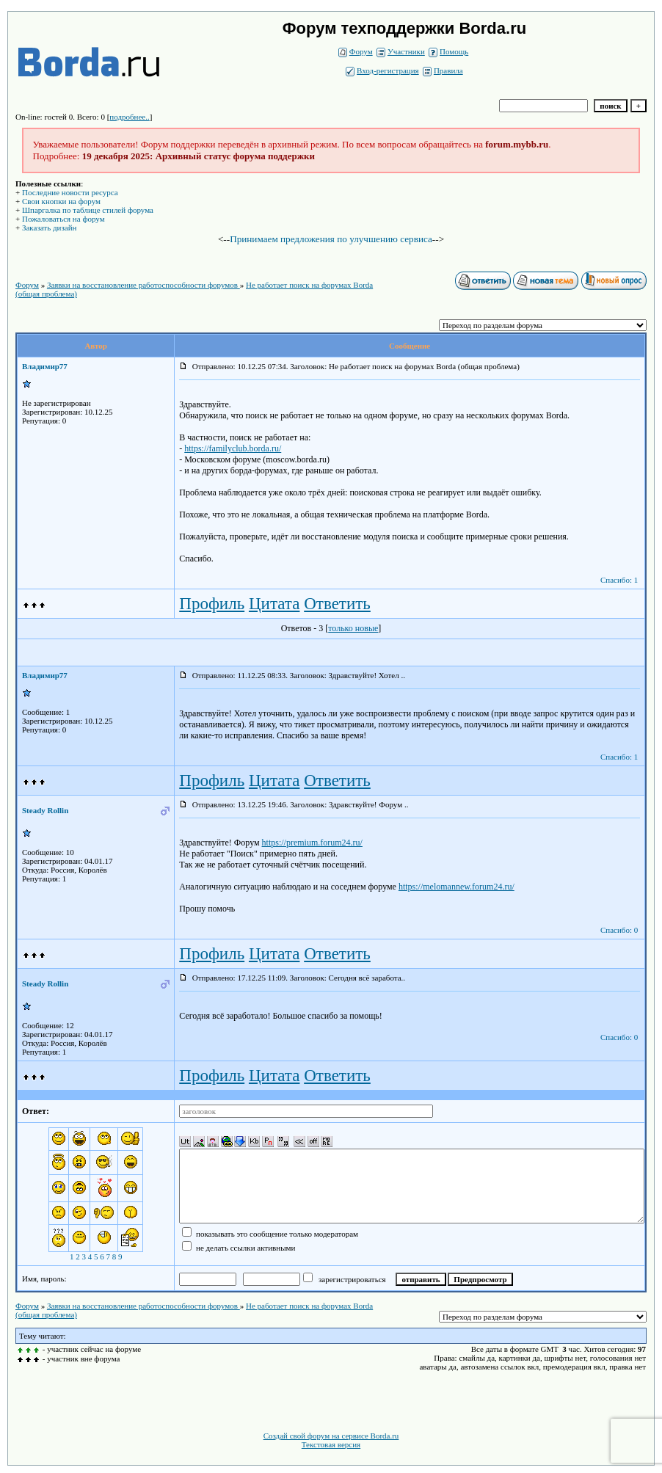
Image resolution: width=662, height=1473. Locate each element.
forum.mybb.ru (516, 144)
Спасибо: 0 (619, 929)
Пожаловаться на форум (63, 218)
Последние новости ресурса (70, 192)
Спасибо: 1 (619, 579)
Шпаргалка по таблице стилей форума (87, 210)
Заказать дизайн (49, 227)
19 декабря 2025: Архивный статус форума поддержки (198, 155)
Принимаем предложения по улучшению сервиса (331, 238)
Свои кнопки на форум (61, 201)
